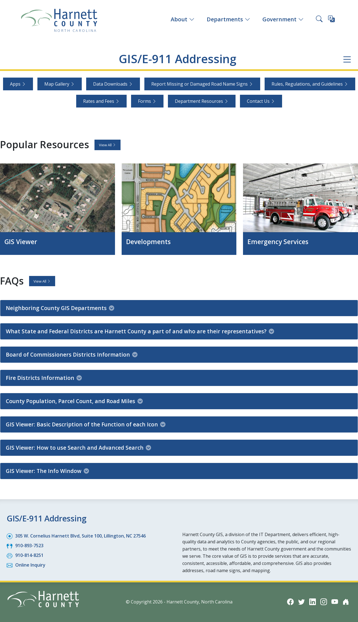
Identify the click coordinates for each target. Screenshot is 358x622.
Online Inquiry (30, 565)
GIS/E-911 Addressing (177, 58)
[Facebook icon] (290, 601)
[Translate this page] (331, 20)
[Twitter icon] (301, 601)
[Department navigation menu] (347, 59)
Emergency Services (279, 241)
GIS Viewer (21, 241)
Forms (147, 101)
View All (107, 144)
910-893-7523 (29, 545)
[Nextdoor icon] (345, 601)
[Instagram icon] (323, 601)
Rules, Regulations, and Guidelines (310, 84)
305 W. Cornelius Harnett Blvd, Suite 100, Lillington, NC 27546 (80, 536)
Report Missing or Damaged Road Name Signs (202, 84)
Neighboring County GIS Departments (60, 307)
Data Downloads (113, 84)
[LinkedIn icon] (312, 601)
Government (283, 19)
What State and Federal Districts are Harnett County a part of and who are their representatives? (140, 331)
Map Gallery (59, 84)
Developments (149, 241)
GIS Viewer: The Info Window (47, 470)
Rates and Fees (101, 101)
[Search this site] (319, 20)
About (183, 19)
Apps (18, 84)
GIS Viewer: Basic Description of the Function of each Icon (85, 424)
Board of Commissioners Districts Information (71, 354)
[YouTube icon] (334, 601)
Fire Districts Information (44, 377)
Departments (228, 19)
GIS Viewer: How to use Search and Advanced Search (78, 447)
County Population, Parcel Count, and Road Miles (74, 401)
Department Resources (202, 101)
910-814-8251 (29, 555)
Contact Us (261, 101)
